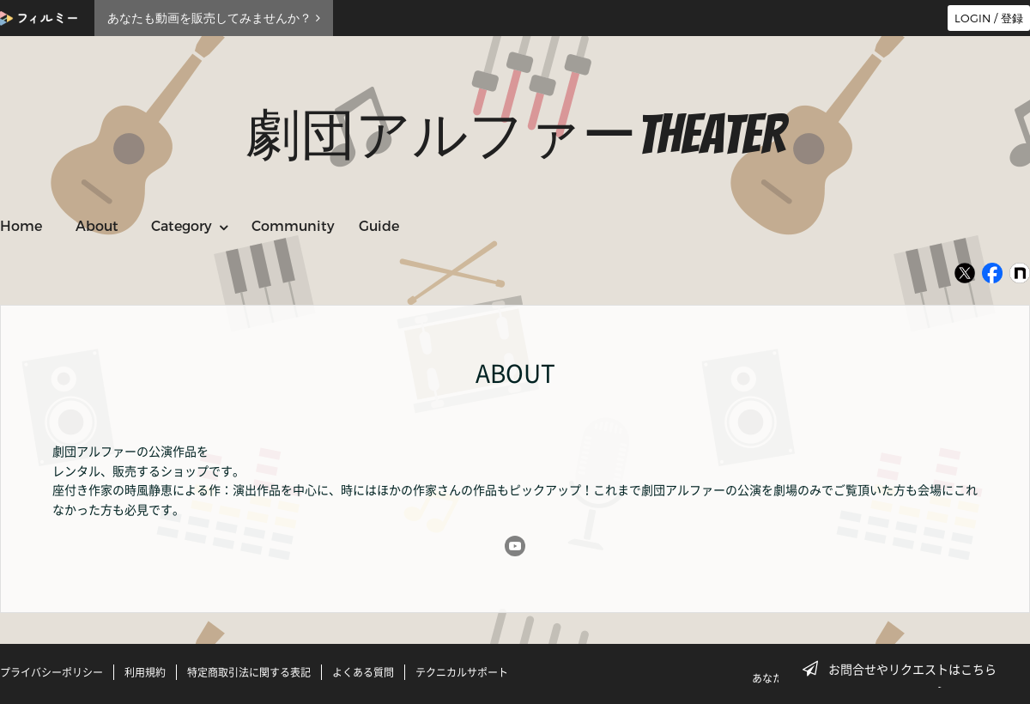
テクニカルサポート (461, 672)
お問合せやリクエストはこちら (905, 668)
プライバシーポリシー (51, 672)
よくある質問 (363, 672)
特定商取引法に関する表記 (249, 672)
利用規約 (145, 672)
